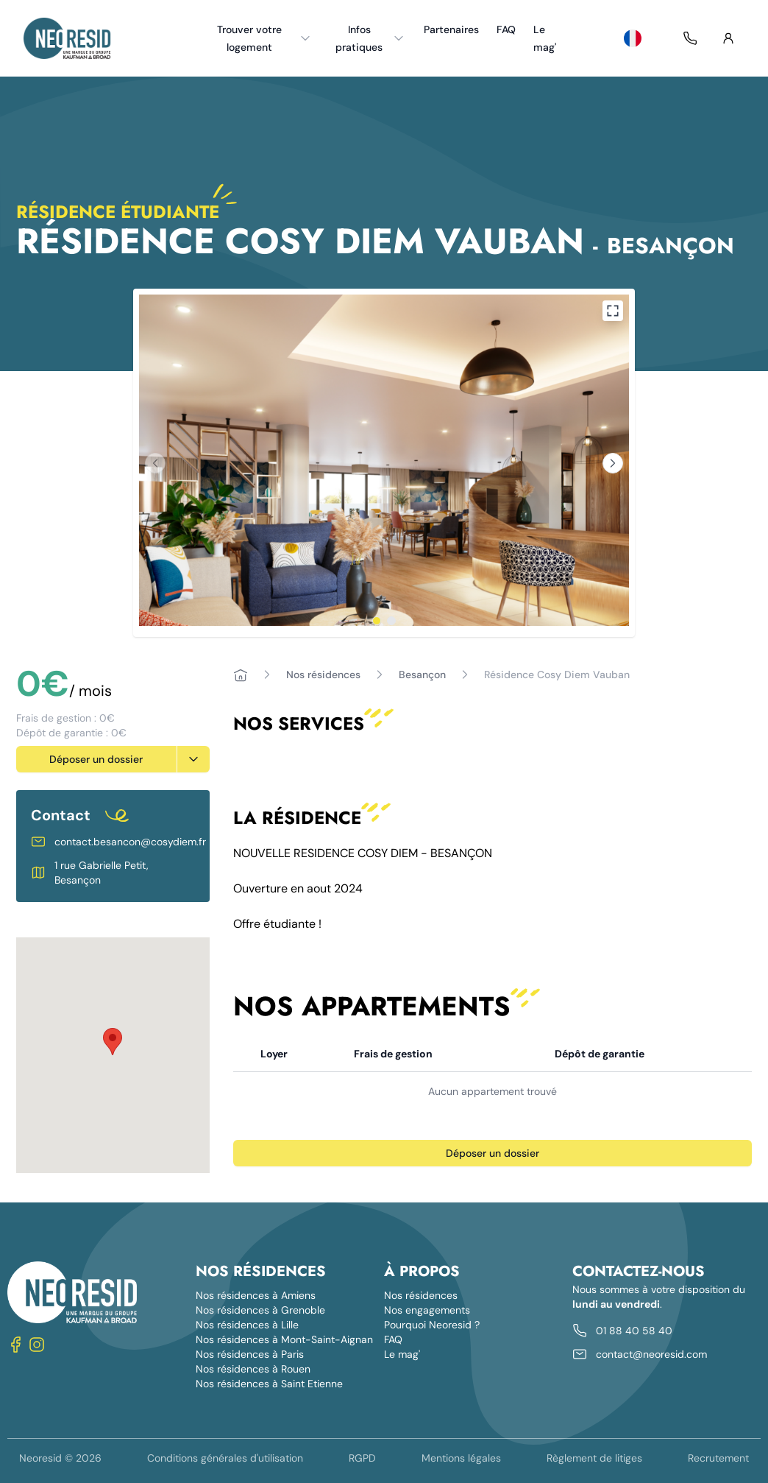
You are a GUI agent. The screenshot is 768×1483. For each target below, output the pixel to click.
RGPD (362, 1458)
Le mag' (544, 38)
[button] (112, 1041)
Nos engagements (427, 1310)
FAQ (506, 29)
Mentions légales (461, 1458)
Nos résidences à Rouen (253, 1368)
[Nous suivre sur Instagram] (37, 1344)
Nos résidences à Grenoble (260, 1310)
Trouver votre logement (265, 38)
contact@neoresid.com (651, 1354)
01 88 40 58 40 (634, 1330)
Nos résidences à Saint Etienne (269, 1383)
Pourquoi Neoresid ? (432, 1324)
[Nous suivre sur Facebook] (16, 1344)
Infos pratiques (370, 38)
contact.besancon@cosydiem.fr (130, 841)
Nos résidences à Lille (247, 1324)
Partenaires (451, 29)
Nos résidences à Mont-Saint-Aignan (284, 1339)
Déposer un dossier (96, 759)
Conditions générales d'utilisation (225, 1458)
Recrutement (718, 1458)
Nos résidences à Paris (250, 1354)
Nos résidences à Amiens (256, 1295)
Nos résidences (323, 674)
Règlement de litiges (594, 1458)
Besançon (422, 674)
